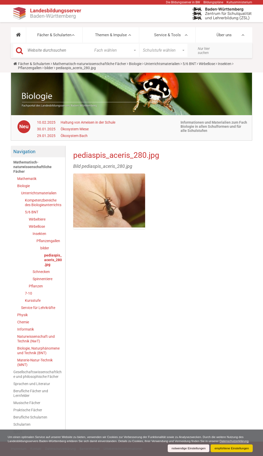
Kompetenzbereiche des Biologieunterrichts (43, 202)
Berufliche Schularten (30, 417)
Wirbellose (207, 64)
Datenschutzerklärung (23, 441)
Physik (22, 315)
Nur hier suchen (204, 51)
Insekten (224, 64)
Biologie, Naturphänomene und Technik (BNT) (38, 350)
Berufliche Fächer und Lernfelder (30, 393)
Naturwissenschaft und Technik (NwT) (36, 338)
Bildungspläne (213, 2)
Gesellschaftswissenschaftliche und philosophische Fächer (37, 374)
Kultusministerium (239, 2)
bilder (48, 68)
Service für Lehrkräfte (38, 308)
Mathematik (26, 179)
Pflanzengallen (30, 68)
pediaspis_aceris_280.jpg (53, 260)
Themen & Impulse (111, 35)
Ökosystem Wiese (75, 129)
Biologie (135, 64)
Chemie (23, 322)
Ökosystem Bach (74, 136)
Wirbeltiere (37, 219)
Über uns (224, 35)
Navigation (24, 151)
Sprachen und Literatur (31, 384)
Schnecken (41, 272)
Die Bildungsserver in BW (183, 2)
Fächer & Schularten (54, 35)
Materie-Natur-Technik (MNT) (35, 362)
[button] (18, 35)
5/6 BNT (189, 64)
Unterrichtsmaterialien (162, 64)
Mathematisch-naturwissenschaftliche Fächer (89, 64)
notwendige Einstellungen (186, 448)
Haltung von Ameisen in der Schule (88, 122)
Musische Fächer (26, 403)
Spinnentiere (42, 279)
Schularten (22, 424)
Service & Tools (167, 35)
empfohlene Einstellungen (231, 448)
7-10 (28, 293)
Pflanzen (36, 286)
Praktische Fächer (27, 410)
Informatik (25, 329)
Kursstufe (33, 300)
